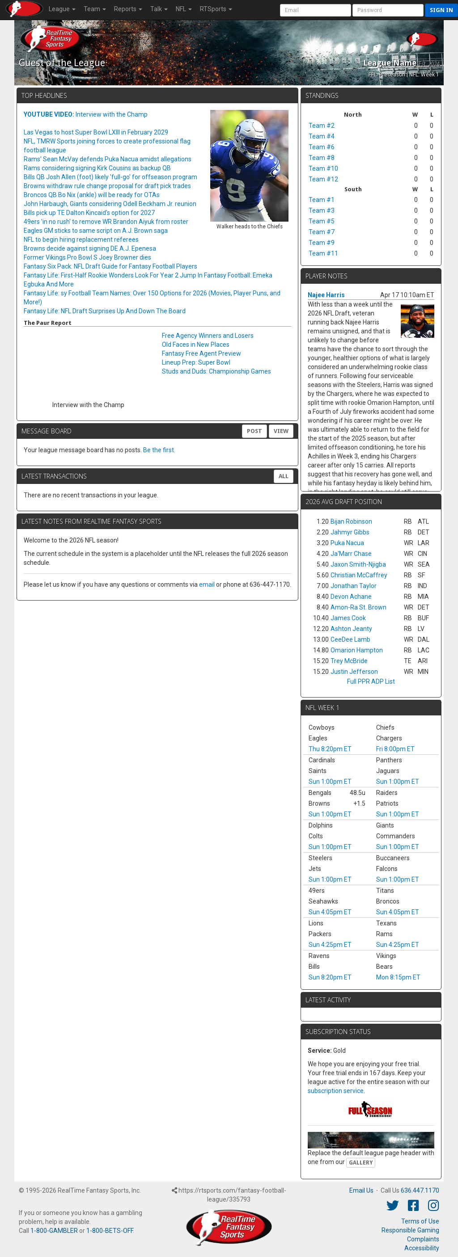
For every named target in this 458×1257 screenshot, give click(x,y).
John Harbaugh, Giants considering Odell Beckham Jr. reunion (110, 203)
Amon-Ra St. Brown (358, 607)
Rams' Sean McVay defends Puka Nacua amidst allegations (107, 159)
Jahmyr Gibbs (350, 532)
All (283, 476)
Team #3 (322, 210)
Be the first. (159, 450)
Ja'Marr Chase (351, 553)
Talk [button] (159, 9)
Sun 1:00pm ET (330, 781)
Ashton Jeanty (351, 628)
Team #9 (322, 242)
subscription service (336, 1090)
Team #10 (323, 168)
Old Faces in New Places (195, 344)
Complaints (423, 1239)
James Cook (348, 618)
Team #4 (322, 136)
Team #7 (322, 231)
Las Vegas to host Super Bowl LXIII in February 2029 (96, 132)
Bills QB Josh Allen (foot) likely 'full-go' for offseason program (110, 177)
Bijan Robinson (351, 521)
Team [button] (95, 9)
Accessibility (421, 1248)
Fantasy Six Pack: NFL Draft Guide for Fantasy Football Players (110, 266)
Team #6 (322, 147)
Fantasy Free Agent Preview (201, 353)
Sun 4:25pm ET (330, 944)
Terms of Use (420, 1221)
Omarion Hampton (357, 650)
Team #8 (322, 157)
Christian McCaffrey (359, 575)
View (281, 431)
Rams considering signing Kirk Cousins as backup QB (97, 168)
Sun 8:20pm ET (330, 977)
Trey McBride (349, 660)
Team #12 (323, 179)
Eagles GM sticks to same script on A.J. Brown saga (96, 230)
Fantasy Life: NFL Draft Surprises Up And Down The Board (105, 311)
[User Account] (315, 10)
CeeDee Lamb (350, 639)
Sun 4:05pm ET (330, 912)
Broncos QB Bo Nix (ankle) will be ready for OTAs (92, 194)
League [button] (62, 9)
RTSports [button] (216, 9)
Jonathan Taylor (354, 585)
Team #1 (322, 199)
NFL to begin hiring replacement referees (81, 239)
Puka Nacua (347, 543)
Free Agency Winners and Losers (208, 335)
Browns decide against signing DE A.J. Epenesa (90, 248)
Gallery (361, 1163)
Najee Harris (326, 294)
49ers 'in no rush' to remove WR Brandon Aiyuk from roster (106, 221)
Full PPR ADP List (371, 681)
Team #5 (322, 221)
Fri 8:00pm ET (395, 749)
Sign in (441, 10)
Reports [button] (128, 9)
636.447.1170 (420, 1190)
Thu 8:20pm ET (330, 749)
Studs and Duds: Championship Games (216, 371)
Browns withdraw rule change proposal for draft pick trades (107, 185)
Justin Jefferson (354, 671)
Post (254, 431)
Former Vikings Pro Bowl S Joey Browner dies (87, 257)
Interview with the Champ (86, 114)
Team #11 (323, 253)
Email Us (361, 1190)
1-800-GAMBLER (54, 1230)
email (207, 584)
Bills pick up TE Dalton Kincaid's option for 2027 (89, 212)
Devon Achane (351, 596)
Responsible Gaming (410, 1230)
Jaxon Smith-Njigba (358, 564)
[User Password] (388, 10)
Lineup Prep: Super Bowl (196, 362)
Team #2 (322, 125)
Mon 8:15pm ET (398, 977)
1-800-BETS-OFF (109, 1230)
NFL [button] (184, 9)
